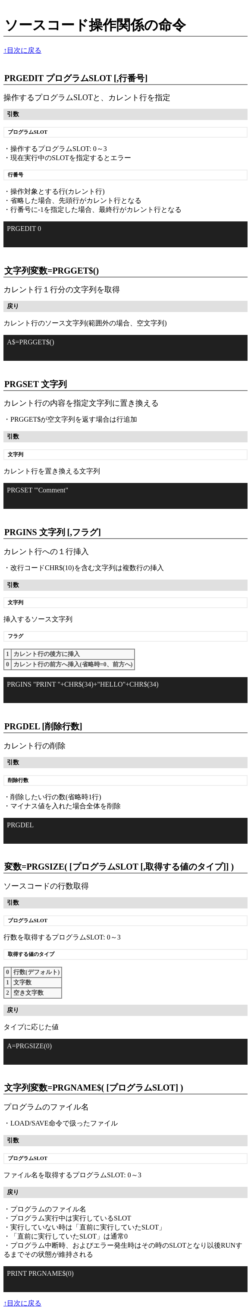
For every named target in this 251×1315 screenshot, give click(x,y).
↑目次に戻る (22, 50)
